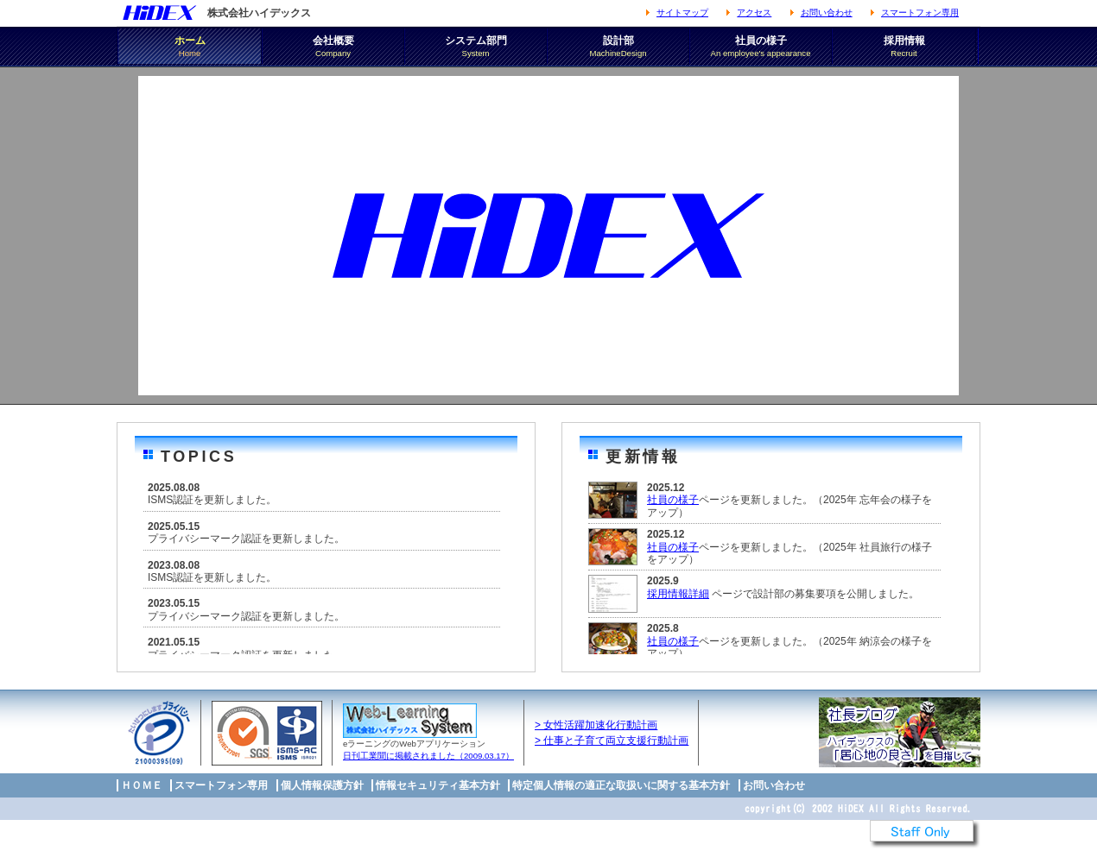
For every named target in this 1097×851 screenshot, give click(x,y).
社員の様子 (760, 47)
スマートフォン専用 (920, 12)
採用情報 (904, 47)
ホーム (189, 47)
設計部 (618, 47)
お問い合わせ (827, 12)
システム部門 (475, 47)
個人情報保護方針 (322, 785)
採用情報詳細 (678, 594)
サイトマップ (682, 12)
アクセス (754, 12)
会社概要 (333, 47)
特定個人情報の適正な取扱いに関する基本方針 (621, 785)
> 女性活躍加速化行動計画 (596, 725)
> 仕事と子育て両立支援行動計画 (611, 740)
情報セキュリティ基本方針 (438, 785)
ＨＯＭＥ (141, 785)
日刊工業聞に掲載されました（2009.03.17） (428, 755)
